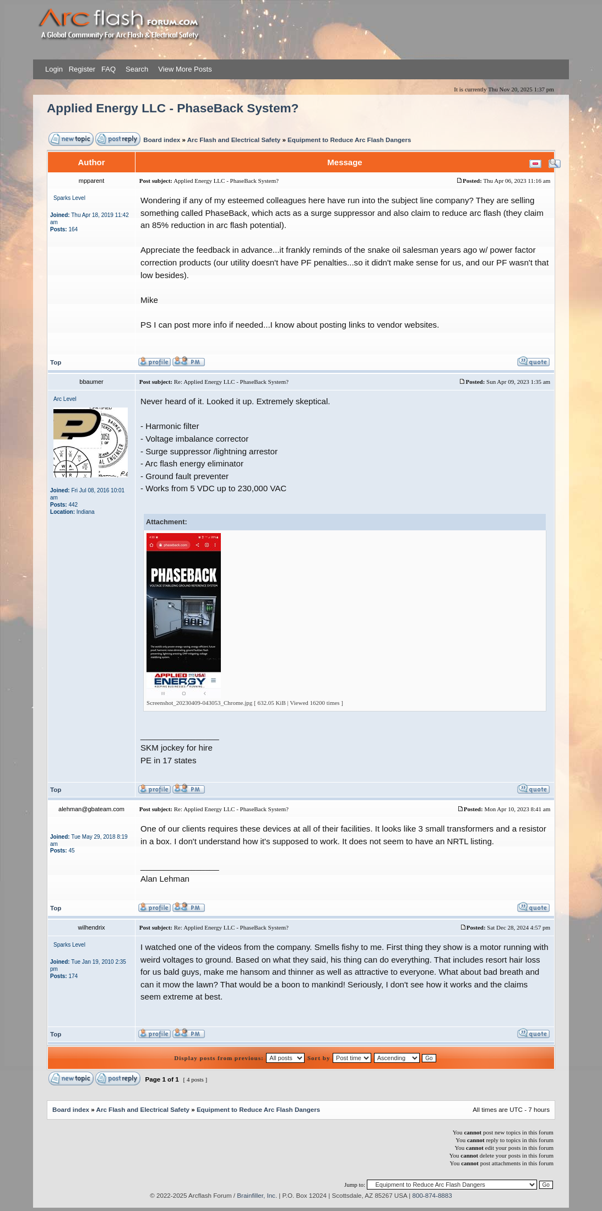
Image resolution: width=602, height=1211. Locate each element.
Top (55, 362)
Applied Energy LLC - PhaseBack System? (173, 108)
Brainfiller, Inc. (257, 1195)
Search (135, 69)
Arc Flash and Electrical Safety (233, 139)
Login (54, 69)
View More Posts (184, 69)
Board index (161, 139)
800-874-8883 (432, 1195)
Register (81, 69)
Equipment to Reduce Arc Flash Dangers (349, 139)
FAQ (107, 69)
